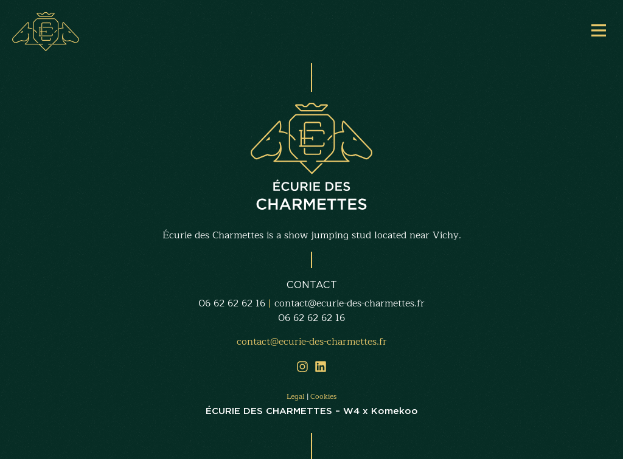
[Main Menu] (598, 30)
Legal (296, 396)
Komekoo (394, 411)
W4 (351, 411)
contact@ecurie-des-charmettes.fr (349, 303)
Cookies (323, 396)
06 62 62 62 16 (231, 303)
